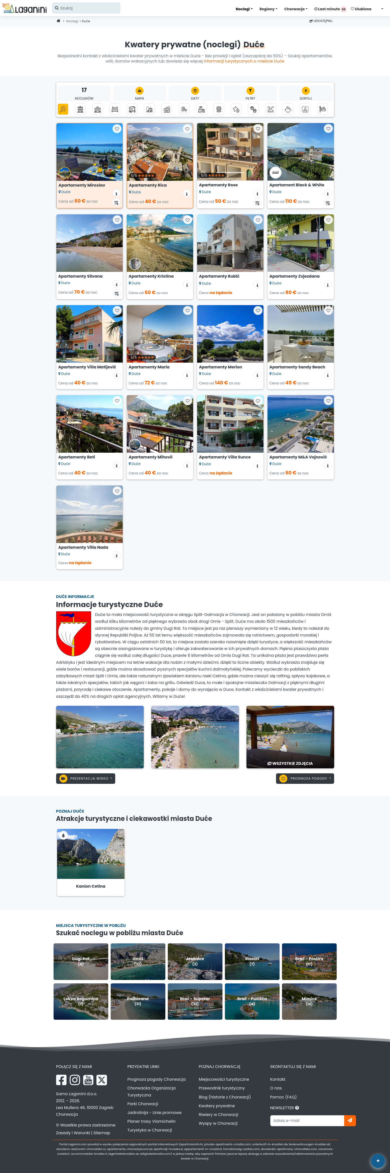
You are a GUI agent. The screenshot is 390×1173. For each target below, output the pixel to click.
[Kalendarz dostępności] (116, 202)
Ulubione (361, 9)
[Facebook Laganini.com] (61, 1080)
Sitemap (101, 1133)
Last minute (330, 9)
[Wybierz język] (380, 9)
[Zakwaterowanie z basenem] (201, 109)
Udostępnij (321, 21)
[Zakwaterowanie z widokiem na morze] (270, 109)
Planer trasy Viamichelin (151, 1121)
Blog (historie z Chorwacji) (225, 1097)
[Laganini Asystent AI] (378, 1161)
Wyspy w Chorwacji (218, 1123)
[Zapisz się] (350, 1120)
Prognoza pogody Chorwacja (156, 1079)
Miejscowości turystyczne (224, 1079)
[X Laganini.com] (101, 1080)
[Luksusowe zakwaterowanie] (236, 109)
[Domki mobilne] (132, 109)
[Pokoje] (114, 109)
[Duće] (100, 737)
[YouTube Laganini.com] (88, 1080)
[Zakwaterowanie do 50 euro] (288, 109)
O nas (276, 1088)
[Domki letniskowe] (97, 109)
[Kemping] (305, 109)
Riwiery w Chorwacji (218, 1114)
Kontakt (278, 1079)
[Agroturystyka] (166, 109)
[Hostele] (322, 109)
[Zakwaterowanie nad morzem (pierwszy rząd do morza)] (184, 109)
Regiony (267, 9)
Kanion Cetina (90, 886)
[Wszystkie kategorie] (63, 109)
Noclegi (243, 9)
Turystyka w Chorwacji (149, 1130)
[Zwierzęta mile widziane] (253, 109)
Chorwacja (294, 9)
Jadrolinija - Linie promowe (154, 1112)
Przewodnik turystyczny (222, 1088)
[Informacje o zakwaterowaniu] (116, 193)
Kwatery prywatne (217, 1106)
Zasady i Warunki (73, 1133)
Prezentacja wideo (84, 779)
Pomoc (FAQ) (283, 1097)
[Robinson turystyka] (149, 109)
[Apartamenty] (80, 109)
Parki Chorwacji (142, 1104)
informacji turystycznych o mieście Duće (244, 61)
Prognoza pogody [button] (303, 779)
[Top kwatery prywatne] (218, 109)
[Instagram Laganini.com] (75, 1080)
